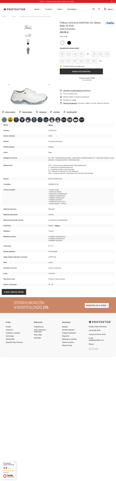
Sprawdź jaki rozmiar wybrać (69, 48)
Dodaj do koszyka (81, 71)
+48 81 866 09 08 (95, 330)
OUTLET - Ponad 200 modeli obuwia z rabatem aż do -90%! (57, 1)
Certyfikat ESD (72, 112)
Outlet (59, 9)
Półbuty (14, 16)
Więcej (57, 225)
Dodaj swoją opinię (14, 292)
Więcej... (92, 344)
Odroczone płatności (70, 103)
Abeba (50, 125)
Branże (37, 9)
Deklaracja (42, 112)
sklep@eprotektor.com (96, 340)
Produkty (48, 9)
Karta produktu (10, 112)
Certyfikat (56, 112)
